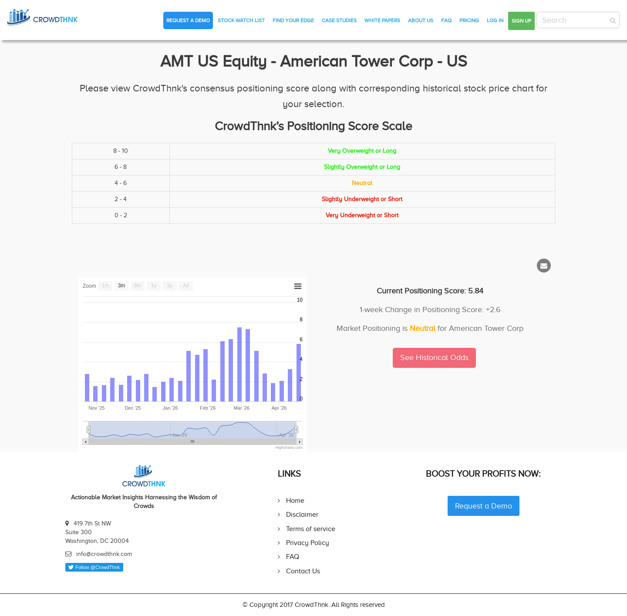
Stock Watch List (241, 20)
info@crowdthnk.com (104, 554)
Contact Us (303, 571)
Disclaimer (302, 514)
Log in (495, 20)
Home (295, 500)
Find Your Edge (293, 20)
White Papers (382, 20)
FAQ (446, 20)
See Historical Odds (434, 357)
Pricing (469, 20)
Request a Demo (188, 20)
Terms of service (310, 528)
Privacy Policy (307, 542)
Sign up (521, 21)
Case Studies (339, 20)
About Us (420, 20)
